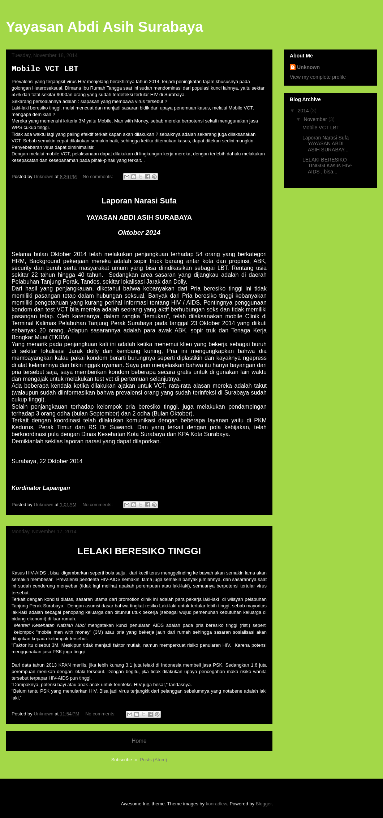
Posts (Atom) (153, 759)
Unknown (308, 67)
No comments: (98, 176)
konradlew (216, 803)
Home (139, 741)
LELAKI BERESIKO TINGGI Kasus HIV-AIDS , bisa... (327, 166)
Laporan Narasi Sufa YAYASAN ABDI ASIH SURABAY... (325, 144)
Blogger (264, 803)
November (316, 119)
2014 (304, 110)
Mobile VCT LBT (45, 69)
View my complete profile (318, 77)
